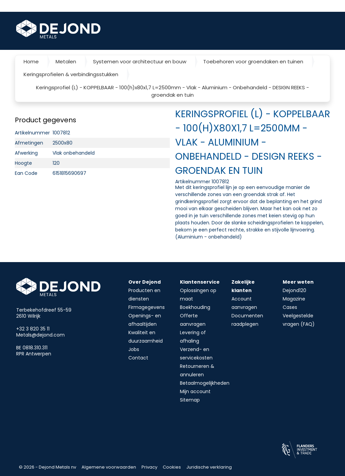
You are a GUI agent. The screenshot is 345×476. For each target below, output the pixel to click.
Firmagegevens (146, 307)
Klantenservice (200, 282)
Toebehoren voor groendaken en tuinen (253, 61)
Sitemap (190, 399)
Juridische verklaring (209, 467)
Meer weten (298, 282)
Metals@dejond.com (40, 334)
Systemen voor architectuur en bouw (139, 61)
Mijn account (195, 391)
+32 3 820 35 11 (33, 328)
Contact (138, 357)
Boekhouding (195, 307)
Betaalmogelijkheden (204, 383)
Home (31, 61)
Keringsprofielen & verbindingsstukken (71, 74)
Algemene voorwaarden (109, 467)
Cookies (172, 467)
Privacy (149, 467)
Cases (290, 307)
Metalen (66, 61)
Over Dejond (144, 282)
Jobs (133, 349)
